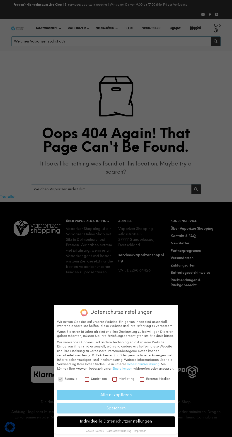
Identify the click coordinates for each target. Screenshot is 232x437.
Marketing (123, 379)
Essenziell (68, 379)
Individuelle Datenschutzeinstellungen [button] (116, 421)
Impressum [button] (140, 431)
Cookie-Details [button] (95, 431)
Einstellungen (122, 368)
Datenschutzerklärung (143, 364)
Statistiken (96, 379)
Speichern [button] (116, 408)
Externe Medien (155, 379)
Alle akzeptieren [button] (116, 395)
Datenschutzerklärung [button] (119, 431)
